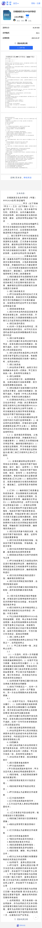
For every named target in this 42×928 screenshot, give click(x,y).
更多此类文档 (21, 43)
